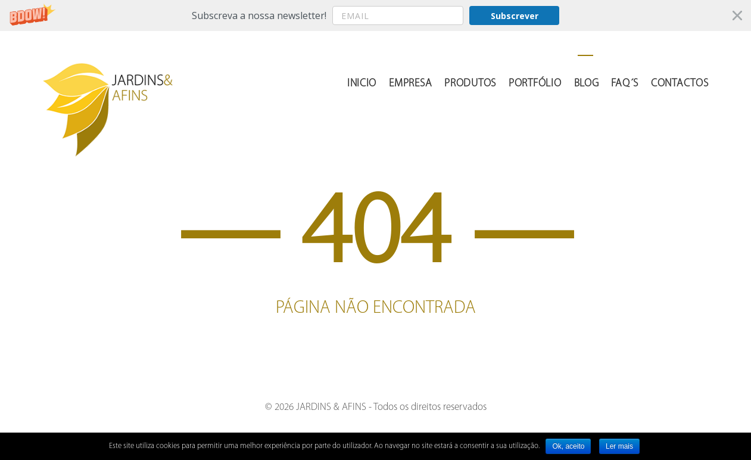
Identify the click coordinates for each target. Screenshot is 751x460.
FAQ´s (624, 83)
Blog (586, 83)
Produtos (470, 83)
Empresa (410, 83)
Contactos (679, 83)
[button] (375, 15)
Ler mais (619, 446)
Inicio (361, 83)
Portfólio (535, 83)
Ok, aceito (568, 446)
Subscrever (514, 15)
